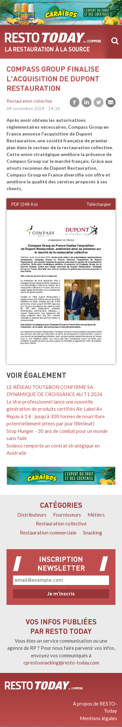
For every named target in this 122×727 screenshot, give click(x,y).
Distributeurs (32, 515)
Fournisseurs (67, 515)
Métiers (96, 515)
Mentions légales (98, 718)
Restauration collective (29, 101)
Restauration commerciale (48, 532)
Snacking (92, 532)
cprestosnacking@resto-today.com (61, 662)
